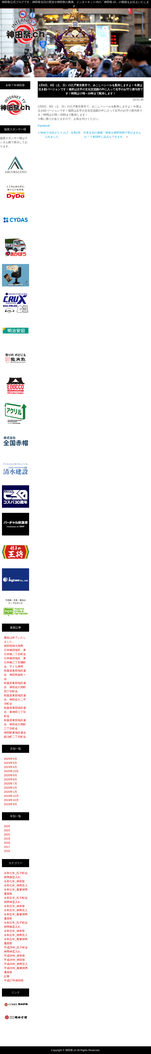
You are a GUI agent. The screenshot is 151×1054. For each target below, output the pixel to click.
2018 (7, 842)
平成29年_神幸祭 (14, 955)
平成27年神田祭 (14, 980)
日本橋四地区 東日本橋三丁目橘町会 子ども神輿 (15, 662)
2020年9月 (10, 775)
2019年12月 (11, 795)
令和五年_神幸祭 (14, 906)
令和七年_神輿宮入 (16, 885)
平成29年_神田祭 (14, 959)
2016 (7, 851)
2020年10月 (11, 771)
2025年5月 (10, 758)
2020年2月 (10, 787)
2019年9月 (10, 804)
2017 (7, 846)
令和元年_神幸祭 (14, 930)
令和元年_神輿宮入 (16, 935)
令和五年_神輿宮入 (16, 910)
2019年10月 (11, 800)
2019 (7, 838)
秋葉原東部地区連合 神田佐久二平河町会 (15, 699)
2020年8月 (10, 779)
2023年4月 (10, 767)
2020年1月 (10, 791)
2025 (7, 826)
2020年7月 (10, 783)
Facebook (44, 125)
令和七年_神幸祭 (14, 881)
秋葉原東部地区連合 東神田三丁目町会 (15, 712)
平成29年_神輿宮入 (16, 963)
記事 (6, 976)
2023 (7, 830)
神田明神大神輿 (13, 645)
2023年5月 (10, 762)
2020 (7, 834)
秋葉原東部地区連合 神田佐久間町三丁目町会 (15, 724)
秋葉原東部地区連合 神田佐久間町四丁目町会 (15, 687)
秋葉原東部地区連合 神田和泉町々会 (15, 674)
